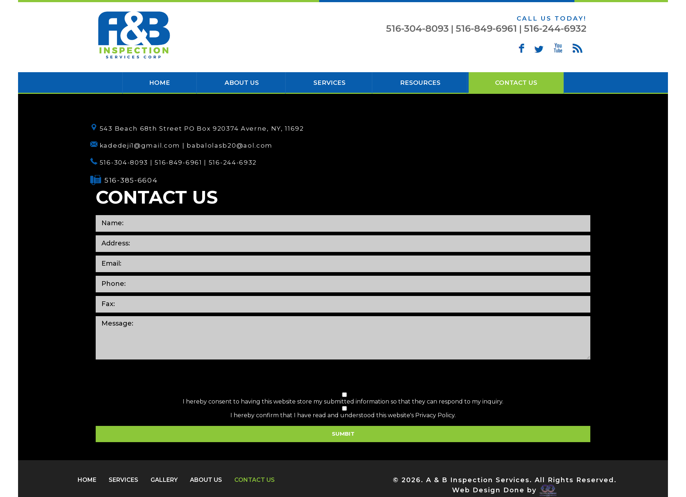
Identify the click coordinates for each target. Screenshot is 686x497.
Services (329, 82)
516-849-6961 (486, 28)
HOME (159, 82)
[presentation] (343, 377)
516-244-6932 (555, 28)
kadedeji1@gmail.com (140, 145)
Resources (420, 82)
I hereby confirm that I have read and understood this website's (344, 412)
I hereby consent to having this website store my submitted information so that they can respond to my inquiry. (344, 398)
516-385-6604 (130, 180)
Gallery (164, 479)
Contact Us (516, 82)
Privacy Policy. (435, 415)
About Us (242, 82)
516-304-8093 (417, 28)
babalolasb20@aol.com (230, 145)
